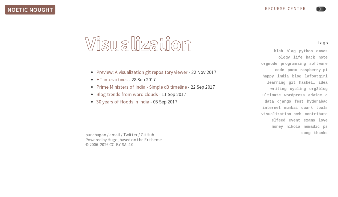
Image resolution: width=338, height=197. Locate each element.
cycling (298, 88)
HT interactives (112, 79)
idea (323, 82)
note (323, 57)
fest (299, 101)
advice (315, 95)
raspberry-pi (314, 70)
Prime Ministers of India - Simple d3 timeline (141, 87)
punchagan (96, 134)
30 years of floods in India (122, 102)
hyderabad (317, 101)
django (284, 101)
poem (292, 70)
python (306, 51)
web (297, 114)
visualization (276, 114)
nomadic (312, 126)
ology (284, 57)
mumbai (291, 107)
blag (291, 51)
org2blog (318, 88)
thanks (321, 132)
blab (278, 51)
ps (325, 126)
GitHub (147, 134)
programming (293, 63)
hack (310, 57)
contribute (316, 114)
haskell (307, 82)
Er (146, 139)
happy (268, 76)
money (277, 126)
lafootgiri (316, 76)
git (292, 82)
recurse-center (285, 8)
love (323, 120)
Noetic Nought (30, 9)
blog (296, 76)
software (318, 63)
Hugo (112, 139)
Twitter (130, 134)
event (294, 120)
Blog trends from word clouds (127, 94)
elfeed (278, 120)
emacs (322, 51)
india (283, 76)
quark (307, 107)
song (306, 132)
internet (271, 107)
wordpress (294, 95)
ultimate (271, 95)
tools (322, 107)
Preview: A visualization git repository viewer (141, 72)
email (115, 134)
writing (278, 88)
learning (276, 82)
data (269, 101)
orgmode (269, 63)
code (279, 70)
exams (309, 120)
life (298, 57)
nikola (293, 126)
